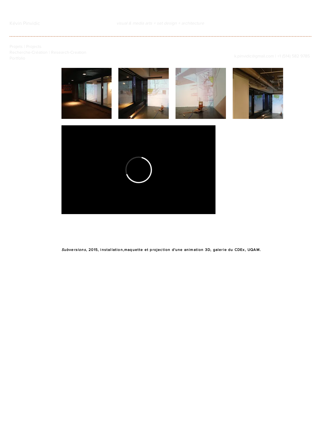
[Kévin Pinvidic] (25, 23)
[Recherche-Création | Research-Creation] (48, 52)
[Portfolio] (27, 58)
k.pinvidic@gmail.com (254, 55)
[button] (86, 93)
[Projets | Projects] (27, 46)
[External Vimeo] (138, 169)
